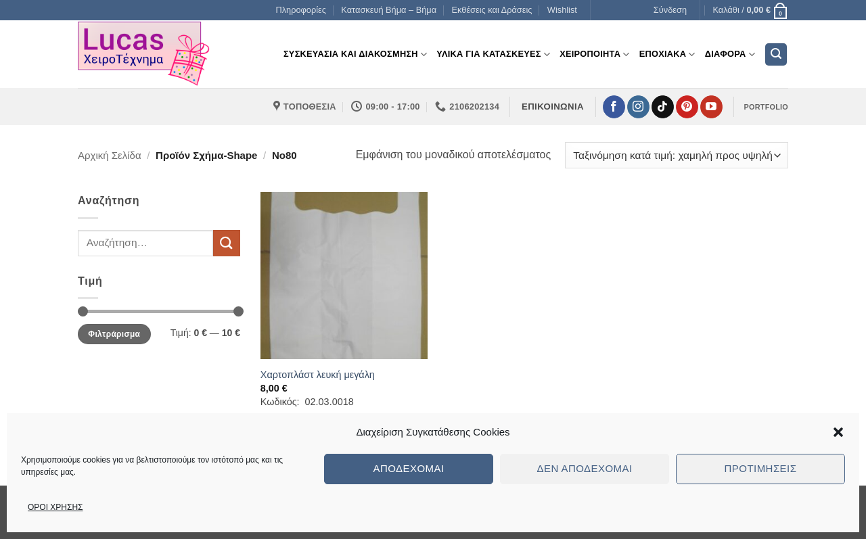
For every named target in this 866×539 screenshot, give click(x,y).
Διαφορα (730, 54)
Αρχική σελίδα (109, 155)
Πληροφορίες (300, 10)
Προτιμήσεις (761, 468)
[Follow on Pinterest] (687, 106)
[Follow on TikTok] (663, 106)
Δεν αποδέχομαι (584, 468)
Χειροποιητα (595, 54)
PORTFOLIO (766, 107)
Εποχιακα (667, 54)
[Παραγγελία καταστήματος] (676, 155)
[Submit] (226, 243)
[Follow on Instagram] (638, 106)
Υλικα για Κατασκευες (493, 54)
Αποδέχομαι (408, 468)
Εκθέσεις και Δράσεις (492, 10)
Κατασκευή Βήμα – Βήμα (388, 10)
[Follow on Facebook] (614, 106)
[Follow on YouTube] (711, 106)
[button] (838, 432)
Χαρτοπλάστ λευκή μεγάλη (317, 374)
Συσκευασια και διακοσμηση (355, 54)
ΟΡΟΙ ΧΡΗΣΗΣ (55, 507)
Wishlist (562, 10)
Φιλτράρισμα (114, 334)
